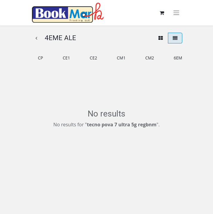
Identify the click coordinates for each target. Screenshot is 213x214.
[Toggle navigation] (176, 13)
